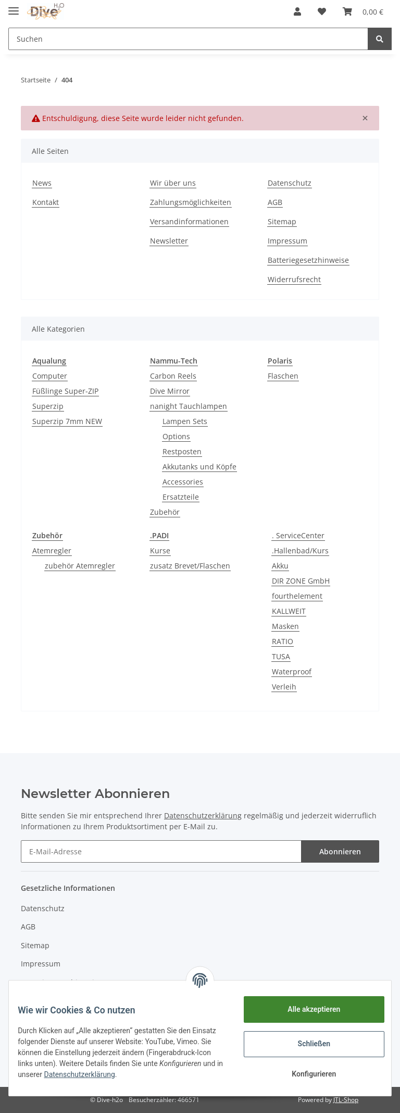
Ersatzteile (180, 497)
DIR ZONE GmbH (301, 581)
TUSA (281, 656)
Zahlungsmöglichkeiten (190, 202)
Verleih (284, 687)
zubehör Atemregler (80, 566)
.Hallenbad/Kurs (300, 550)
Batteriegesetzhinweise (308, 260)
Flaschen (283, 376)
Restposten (182, 451)
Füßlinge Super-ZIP (65, 391)
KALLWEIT (289, 611)
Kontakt (45, 202)
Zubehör (165, 512)
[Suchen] (188, 39)
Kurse (160, 550)
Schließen (306, 1043)
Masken (285, 626)
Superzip (48, 406)
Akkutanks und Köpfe (199, 466)
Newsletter (169, 241)
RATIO (282, 641)
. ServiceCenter (298, 535)
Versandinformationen (189, 221)
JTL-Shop (345, 1099)
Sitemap (282, 221)
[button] (297, 11)
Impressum (287, 241)
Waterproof (291, 671)
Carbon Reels (173, 376)
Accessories (182, 482)
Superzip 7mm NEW (67, 421)
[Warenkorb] (363, 11)
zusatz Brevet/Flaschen (190, 566)
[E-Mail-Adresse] (161, 851)
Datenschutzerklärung (168, 1074)
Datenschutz (289, 183)
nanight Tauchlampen (188, 406)
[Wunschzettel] (321, 11)
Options (176, 436)
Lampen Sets (184, 421)
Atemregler (51, 550)
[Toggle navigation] (13, 6)
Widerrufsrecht (294, 279)
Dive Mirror (170, 391)
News (42, 183)
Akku (280, 566)
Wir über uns (173, 183)
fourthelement (297, 596)
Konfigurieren (306, 1074)
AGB (275, 202)
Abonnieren (340, 851)
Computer (49, 376)
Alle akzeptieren (306, 1009)
